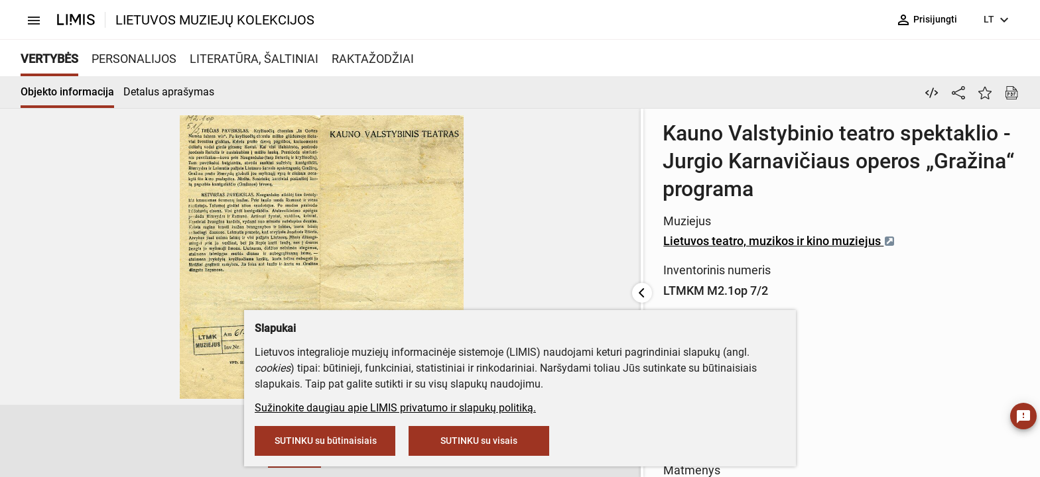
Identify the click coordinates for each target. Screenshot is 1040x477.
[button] (96, 441)
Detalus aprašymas (168, 91)
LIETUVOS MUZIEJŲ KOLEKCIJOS (214, 20)
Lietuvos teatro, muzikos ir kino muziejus (462, 213)
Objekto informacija (67, 91)
